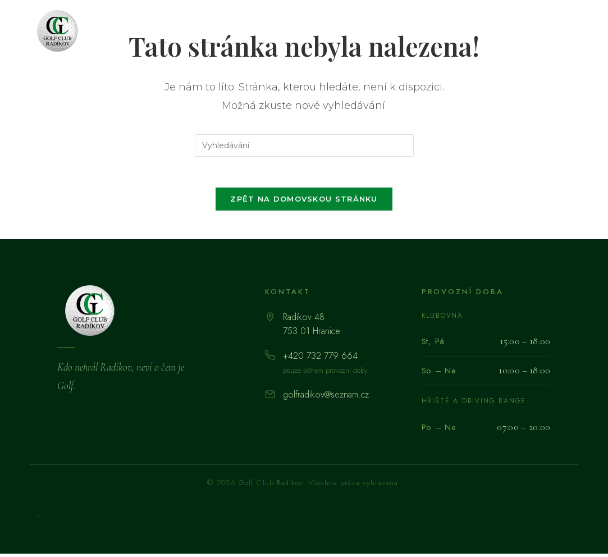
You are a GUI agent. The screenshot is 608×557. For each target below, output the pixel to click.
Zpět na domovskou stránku (304, 202)
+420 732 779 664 (320, 359)
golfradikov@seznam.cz (326, 397)
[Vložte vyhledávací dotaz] (304, 145)
